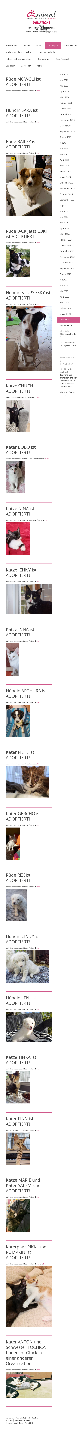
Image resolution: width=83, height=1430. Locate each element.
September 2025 (67, 131)
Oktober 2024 (66, 194)
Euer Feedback (62, 59)
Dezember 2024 (67, 182)
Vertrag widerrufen (22, 1420)
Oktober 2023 (66, 262)
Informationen (43, 59)
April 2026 (64, 91)
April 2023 (64, 297)
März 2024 (64, 234)
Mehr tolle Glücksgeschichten (68, 334)
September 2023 (67, 268)
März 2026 (64, 97)
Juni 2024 (64, 217)
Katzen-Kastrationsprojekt (18, 59)
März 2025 (64, 165)
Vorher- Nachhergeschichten (19, 52)
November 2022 (67, 325)
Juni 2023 (64, 285)
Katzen (39, 45)
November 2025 (67, 120)
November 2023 (67, 257)
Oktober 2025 (66, 125)
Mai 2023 (64, 291)
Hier (47, 459)
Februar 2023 (66, 308)
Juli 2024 (64, 211)
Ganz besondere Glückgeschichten (68, 344)
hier (38, 91)
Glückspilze (53, 45)
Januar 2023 (65, 314)
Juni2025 (64, 148)
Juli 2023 (64, 279)
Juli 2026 (64, 74)
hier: (39, 764)
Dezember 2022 (67, 319)
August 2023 (65, 274)
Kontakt (40, 65)
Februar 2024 (66, 239)
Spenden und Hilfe (46, 52)
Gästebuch (26, 65)
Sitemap (9, 1420)
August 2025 (65, 137)
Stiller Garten (70, 45)
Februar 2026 (66, 103)
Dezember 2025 (67, 114)
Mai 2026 (64, 85)
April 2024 (64, 228)
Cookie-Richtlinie (32, 1418)
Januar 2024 (65, 245)
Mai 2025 (64, 154)
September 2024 (67, 200)
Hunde (27, 45)
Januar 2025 (65, 177)
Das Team (10, 65)
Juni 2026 (64, 80)
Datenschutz (20, 1418)
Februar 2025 (66, 171)
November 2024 (67, 188)
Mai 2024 (64, 222)
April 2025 (64, 160)
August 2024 (65, 205)
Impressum (10, 1418)
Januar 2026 (65, 108)
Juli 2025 (64, 143)
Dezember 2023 (67, 251)
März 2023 (64, 302)
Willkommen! (12, 45)
